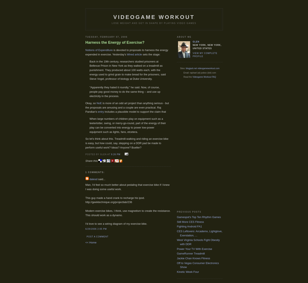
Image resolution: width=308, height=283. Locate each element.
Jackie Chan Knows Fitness (193, 258)
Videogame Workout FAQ (204, 77)
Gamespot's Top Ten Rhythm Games (199, 217)
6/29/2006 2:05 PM (96, 229)
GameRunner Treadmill (191, 253)
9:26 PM (115, 154)
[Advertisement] (193, 144)
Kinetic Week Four (188, 271)
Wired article (134, 54)
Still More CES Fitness (190, 221)
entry (101, 111)
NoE (99, 103)
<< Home (90, 242)
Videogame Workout (154, 17)
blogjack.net (191, 68)
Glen (196, 42)
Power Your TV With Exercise (194, 249)
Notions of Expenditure (99, 50)
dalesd (93, 179)
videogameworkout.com (209, 68)
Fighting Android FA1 (189, 226)
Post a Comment (98, 237)
